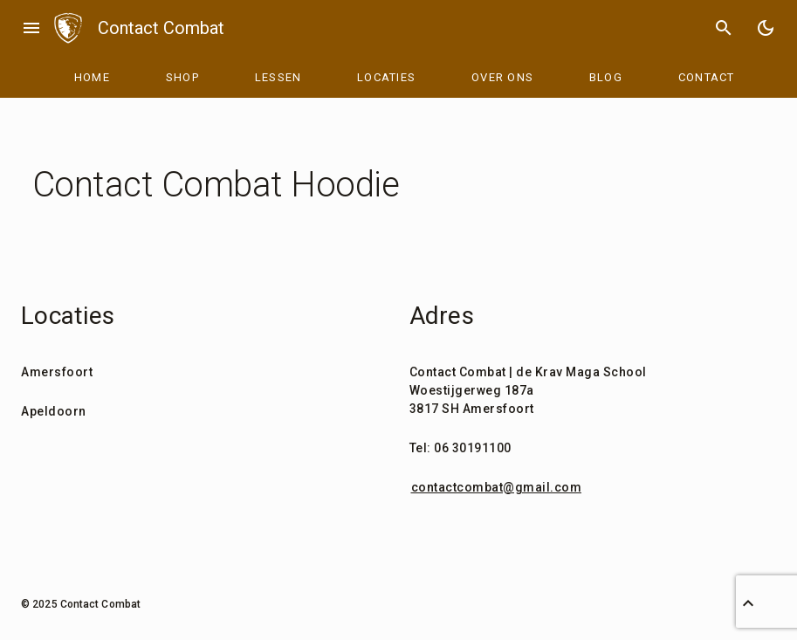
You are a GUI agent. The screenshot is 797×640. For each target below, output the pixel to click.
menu (31, 27)
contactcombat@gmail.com (496, 487)
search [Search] (723, 27)
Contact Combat (161, 27)
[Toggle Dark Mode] (766, 28)
